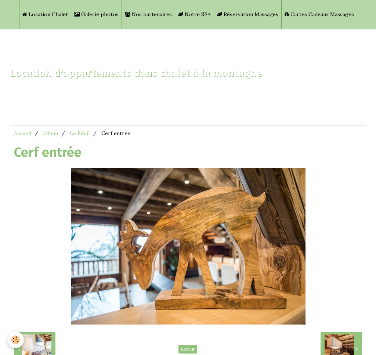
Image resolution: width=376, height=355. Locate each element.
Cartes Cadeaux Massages (319, 14)
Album (50, 133)
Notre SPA (194, 14)
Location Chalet (45, 14)
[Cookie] (15, 340)
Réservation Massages (247, 14)
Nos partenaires (148, 14)
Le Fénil (80, 133)
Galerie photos (96, 14)
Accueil (22, 133)
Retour (188, 349)
